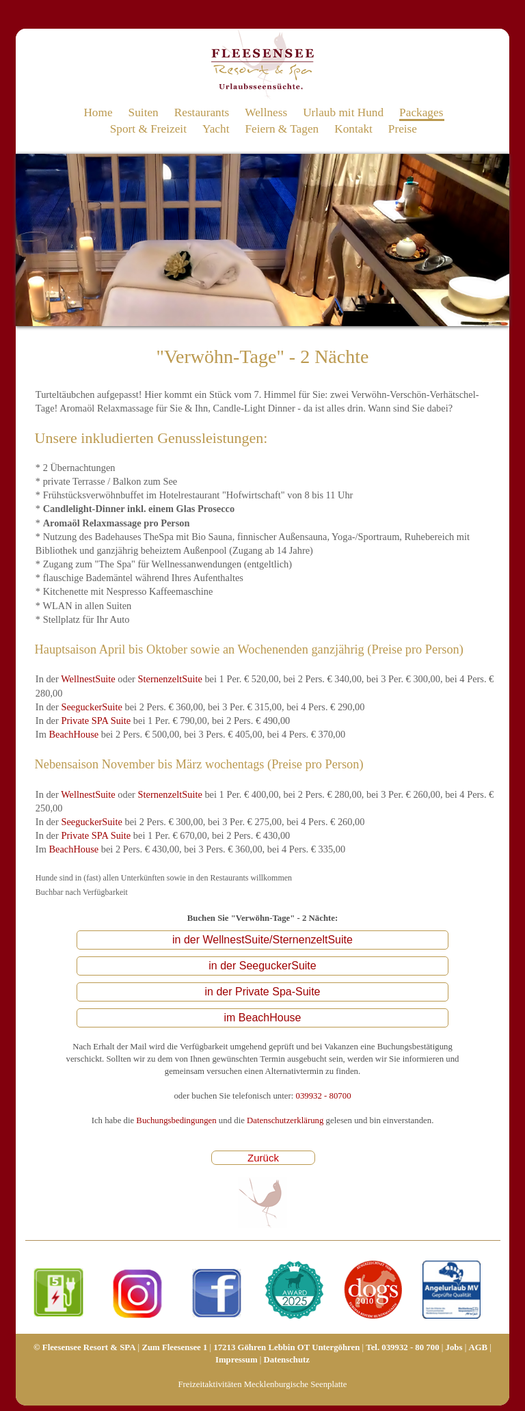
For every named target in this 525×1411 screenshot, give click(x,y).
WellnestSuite (88, 678)
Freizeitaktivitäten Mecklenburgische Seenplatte (262, 1384)
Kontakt (353, 128)
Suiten (144, 112)
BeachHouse (73, 734)
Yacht (216, 128)
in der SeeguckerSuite (262, 965)
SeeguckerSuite (91, 706)
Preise (402, 128)
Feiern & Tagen (282, 128)
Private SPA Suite (96, 720)
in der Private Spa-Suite (263, 991)
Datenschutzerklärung (285, 1120)
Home (97, 112)
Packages (421, 112)
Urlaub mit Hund (343, 112)
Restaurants (202, 112)
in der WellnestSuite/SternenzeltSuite (262, 939)
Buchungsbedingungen (176, 1120)
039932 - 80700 (323, 1096)
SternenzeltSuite (170, 678)
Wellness (266, 112)
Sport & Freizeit (148, 128)
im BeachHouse (262, 1017)
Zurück (263, 1158)
